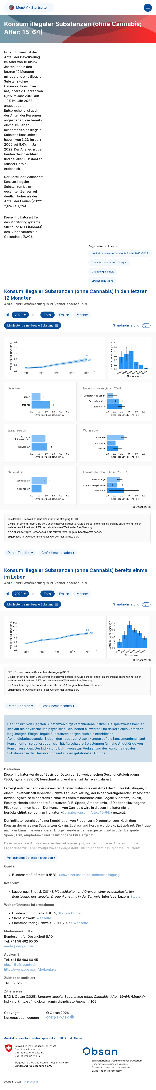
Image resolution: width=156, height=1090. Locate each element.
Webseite (43, 918)
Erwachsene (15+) (102, 280)
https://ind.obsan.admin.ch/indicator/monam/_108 (58, 1001)
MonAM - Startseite (28, 7)
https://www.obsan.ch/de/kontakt (30, 969)
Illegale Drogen (70, 913)
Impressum (31, 1081)
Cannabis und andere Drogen (109, 262)
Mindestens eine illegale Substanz (30, 325)
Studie (135, 896)
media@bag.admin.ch (20, 946)
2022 (18, 315)
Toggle (146, 325)
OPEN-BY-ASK (57, 1018)
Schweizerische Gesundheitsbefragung (89, 875)
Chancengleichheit (103, 271)
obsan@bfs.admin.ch (20, 965)
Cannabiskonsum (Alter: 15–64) (86, 812)
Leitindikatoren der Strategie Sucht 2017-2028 (120, 253)
